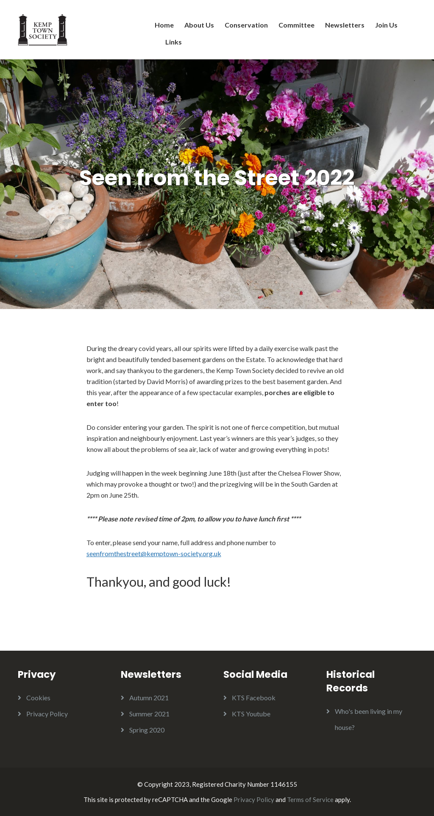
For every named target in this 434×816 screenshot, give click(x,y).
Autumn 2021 (149, 697)
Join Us (386, 25)
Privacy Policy (47, 714)
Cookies (38, 697)
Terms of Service (310, 799)
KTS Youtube (251, 714)
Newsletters (344, 25)
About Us (199, 25)
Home (164, 25)
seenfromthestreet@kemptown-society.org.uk (153, 553)
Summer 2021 (149, 714)
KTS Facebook (253, 697)
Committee (296, 25)
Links (173, 42)
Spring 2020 (146, 730)
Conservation (246, 25)
